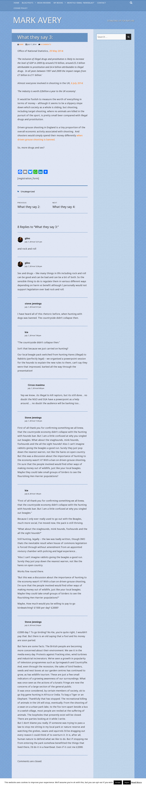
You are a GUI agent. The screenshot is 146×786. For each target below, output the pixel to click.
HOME (16, 3)
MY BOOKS (58, 3)
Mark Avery (37, 20)
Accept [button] (117, 782)
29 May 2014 (56, 50)
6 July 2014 (77, 83)
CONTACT (101, 3)
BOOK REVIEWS (44, 3)
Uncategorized (28, 191)
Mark (21, 44)
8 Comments (45, 44)
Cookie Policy (20, 8)
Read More (136, 782)
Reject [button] (127, 782)
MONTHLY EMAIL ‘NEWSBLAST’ (80, 3)
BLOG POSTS (27, 3)
